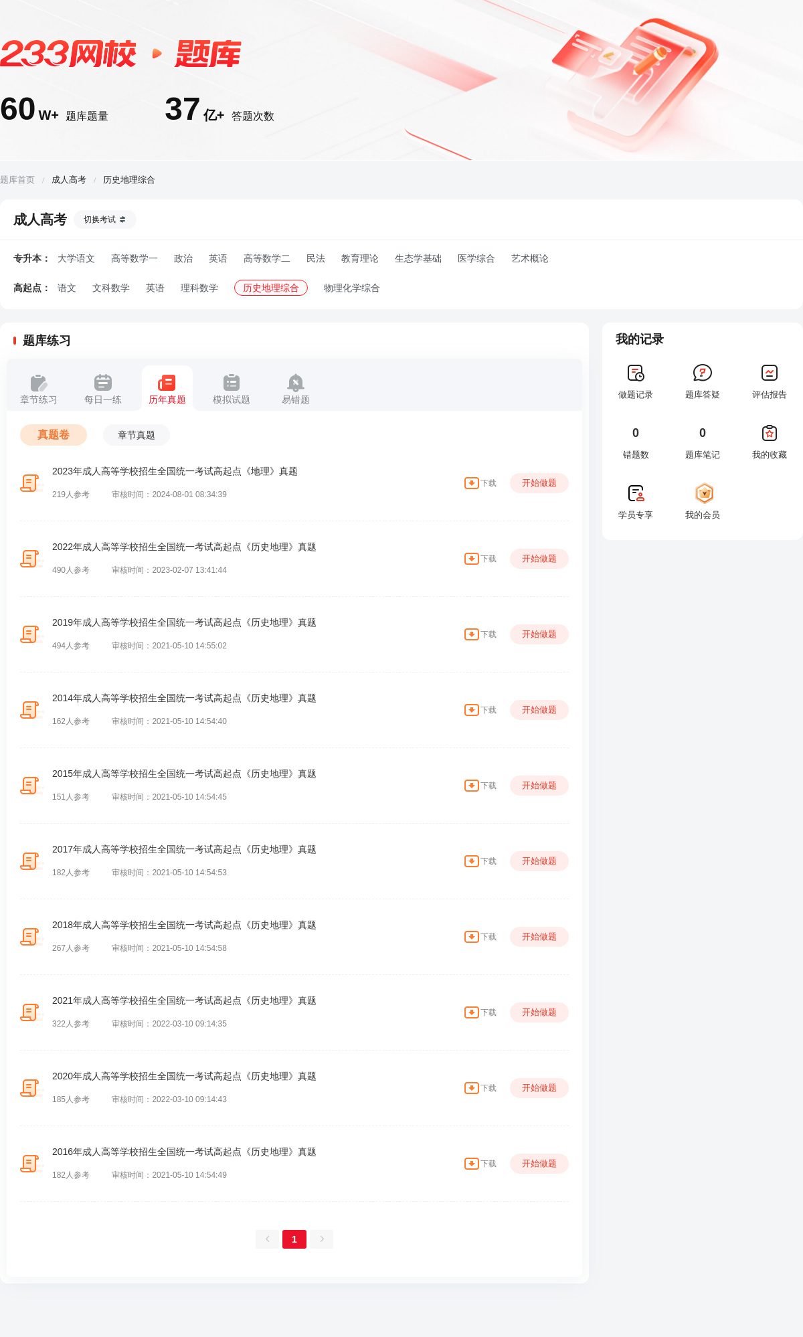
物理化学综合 (352, 287)
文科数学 (111, 287)
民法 (315, 258)
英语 (218, 258)
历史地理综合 (271, 287)
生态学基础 (418, 258)
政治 (183, 258)
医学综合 (476, 258)
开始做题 (539, 483)
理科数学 (199, 287)
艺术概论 (530, 258)
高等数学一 (134, 258)
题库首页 (17, 180)
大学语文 (76, 258)
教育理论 (360, 258)
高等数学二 (267, 258)
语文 (67, 287)
